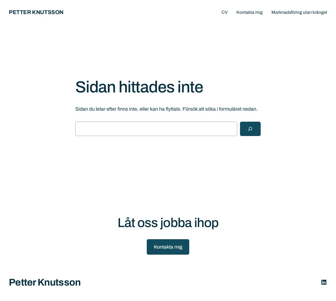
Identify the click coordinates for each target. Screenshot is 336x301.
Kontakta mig (168, 247)
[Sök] (250, 129)
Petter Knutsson (36, 12)
